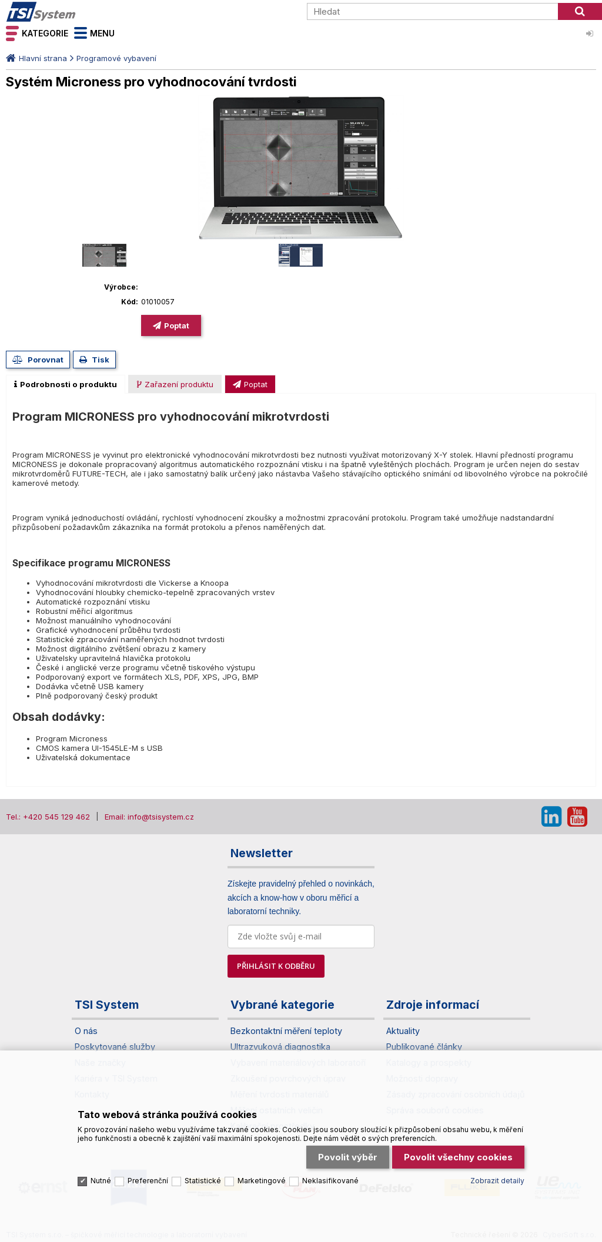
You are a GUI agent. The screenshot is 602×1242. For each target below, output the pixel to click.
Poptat (176, 325)
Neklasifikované (330, 1173)
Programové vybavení (116, 58)
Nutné (101, 1173)
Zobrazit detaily (497, 1173)
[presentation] (65, 384)
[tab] (65, 384)
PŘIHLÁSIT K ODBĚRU (276, 966)
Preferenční (148, 1173)
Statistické (203, 1173)
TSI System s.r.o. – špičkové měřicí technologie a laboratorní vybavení (73, 12)
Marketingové (262, 1173)
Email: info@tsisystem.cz (149, 816)
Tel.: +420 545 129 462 (48, 816)
